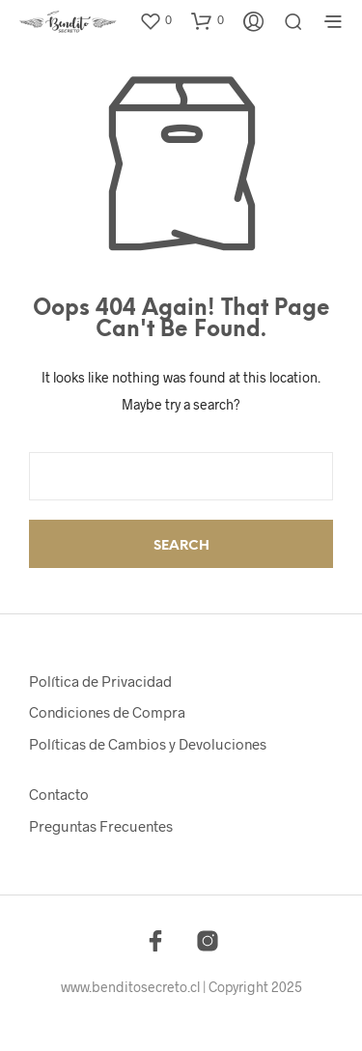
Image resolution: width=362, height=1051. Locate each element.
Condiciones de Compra (107, 712)
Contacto (59, 794)
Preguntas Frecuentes (101, 826)
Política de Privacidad (100, 681)
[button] (155, 20)
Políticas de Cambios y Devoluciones (147, 744)
